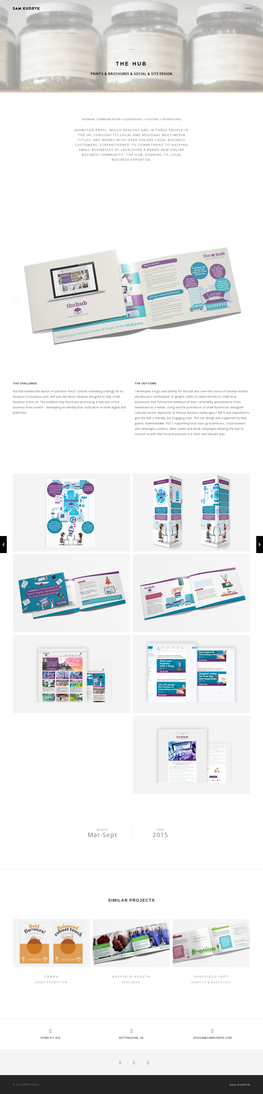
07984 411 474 (50, 1038)
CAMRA (51, 976)
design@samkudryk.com (212, 1038)
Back (249, 8)
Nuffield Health (131, 976)
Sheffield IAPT (211, 976)
